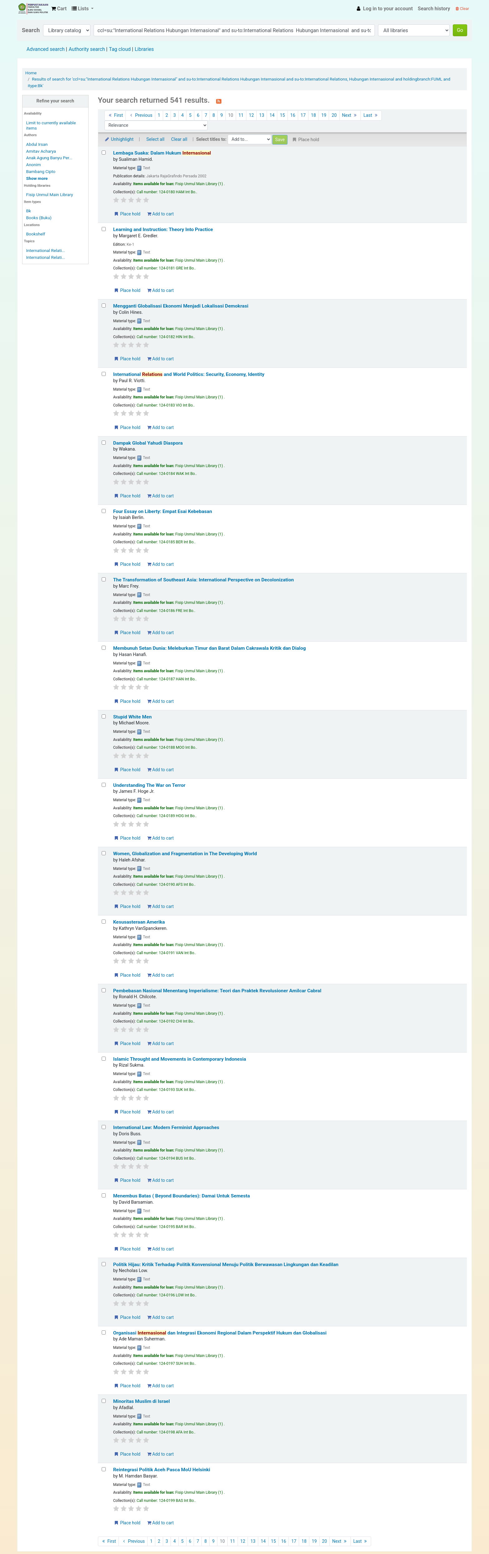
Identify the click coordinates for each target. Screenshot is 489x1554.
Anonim (33, 164)
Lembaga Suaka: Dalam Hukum (162, 153)
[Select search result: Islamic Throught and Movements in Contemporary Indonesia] (104, 1059)
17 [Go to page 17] (303, 115)
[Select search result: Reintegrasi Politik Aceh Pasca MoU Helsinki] (104, 1469)
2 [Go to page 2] (167, 115)
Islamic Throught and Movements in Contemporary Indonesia (179, 1059)
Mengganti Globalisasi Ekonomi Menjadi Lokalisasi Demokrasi (181, 306)
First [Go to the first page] (115, 115)
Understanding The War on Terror (149, 785)
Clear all (179, 139)
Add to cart (160, 213)
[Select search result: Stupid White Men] (104, 716)
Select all (155, 139)
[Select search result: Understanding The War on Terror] (104, 785)
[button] (59, 8)
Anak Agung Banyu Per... (49, 157)
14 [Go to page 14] (271, 115)
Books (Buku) (38, 217)
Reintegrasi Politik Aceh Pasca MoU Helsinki (161, 1470)
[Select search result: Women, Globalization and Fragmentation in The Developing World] (104, 853)
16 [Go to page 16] (292, 115)
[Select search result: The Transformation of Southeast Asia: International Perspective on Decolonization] (104, 579)
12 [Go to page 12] (251, 115)
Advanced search (46, 49)
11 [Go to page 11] (241, 115)
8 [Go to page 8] (213, 115)
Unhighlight (119, 139)
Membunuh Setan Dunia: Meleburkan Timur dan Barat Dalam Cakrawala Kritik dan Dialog (209, 648)
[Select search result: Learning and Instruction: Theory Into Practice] (104, 229)
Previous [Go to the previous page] (140, 115)
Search (31, 30)
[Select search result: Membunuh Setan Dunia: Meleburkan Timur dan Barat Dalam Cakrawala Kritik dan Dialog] (104, 648)
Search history (434, 9)
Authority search (87, 49)
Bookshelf (35, 233)
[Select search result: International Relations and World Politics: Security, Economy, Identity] (104, 374)
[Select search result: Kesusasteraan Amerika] (104, 922)
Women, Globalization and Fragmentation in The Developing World (185, 853)
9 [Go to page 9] (221, 115)
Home (31, 72)
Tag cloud (120, 49)
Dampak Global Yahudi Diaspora (148, 443)
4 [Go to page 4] (182, 115)
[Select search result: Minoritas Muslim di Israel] (104, 1401)
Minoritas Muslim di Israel (141, 1401)
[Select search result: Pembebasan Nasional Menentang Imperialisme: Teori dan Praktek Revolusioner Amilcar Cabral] (104, 990)
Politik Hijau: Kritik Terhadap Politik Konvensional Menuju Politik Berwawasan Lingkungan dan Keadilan (226, 1264)
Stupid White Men (132, 717)
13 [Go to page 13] (261, 115)
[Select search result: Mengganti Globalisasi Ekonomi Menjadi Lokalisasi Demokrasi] (104, 305)
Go (460, 30)
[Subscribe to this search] (218, 101)
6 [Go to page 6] (198, 115)
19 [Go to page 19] (323, 115)
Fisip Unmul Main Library (33, 8)
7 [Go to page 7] (206, 115)
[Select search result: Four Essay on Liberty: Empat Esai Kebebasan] (104, 511)
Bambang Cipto (41, 171)
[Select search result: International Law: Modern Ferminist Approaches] (104, 1127)
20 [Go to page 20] (334, 115)
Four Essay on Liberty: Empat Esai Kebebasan (162, 511)
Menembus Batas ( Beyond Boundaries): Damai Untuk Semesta (181, 1196)
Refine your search (55, 101)
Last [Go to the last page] (371, 115)
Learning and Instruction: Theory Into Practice (163, 229)
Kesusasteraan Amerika (139, 922)
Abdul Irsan (37, 144)
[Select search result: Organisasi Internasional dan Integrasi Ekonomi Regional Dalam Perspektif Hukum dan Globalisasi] (104, 1332)
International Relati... (45, 250)
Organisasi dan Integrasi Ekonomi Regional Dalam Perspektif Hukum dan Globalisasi (220, 1333)
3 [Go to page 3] (174, 115)
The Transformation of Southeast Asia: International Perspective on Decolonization (203, 580)
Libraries (144, 49)
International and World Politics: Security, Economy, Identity (188, 374)
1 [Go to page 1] (159, 115)
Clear (462, 8)
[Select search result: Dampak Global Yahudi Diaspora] (104, 443)
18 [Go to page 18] (313, 115)
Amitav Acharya (41, 151)
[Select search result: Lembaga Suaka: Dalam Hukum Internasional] (104, 152)
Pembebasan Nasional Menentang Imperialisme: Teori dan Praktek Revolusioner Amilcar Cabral (217, 991)
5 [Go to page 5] (190, 115)
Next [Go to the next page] (350, 115)
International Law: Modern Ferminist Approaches (166, 1127)
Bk (28, 210)
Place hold (127, 213)
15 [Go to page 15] (282, 115)
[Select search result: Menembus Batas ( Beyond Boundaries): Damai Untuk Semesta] (104, 1195)
